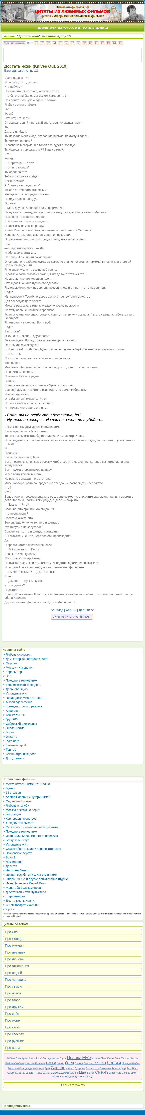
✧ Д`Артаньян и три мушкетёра (24, 892)
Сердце (58, 1067)
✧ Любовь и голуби (15, 805)
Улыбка (74, 1072)
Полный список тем (73, 1085)
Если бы (99, 1063)
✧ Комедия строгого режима (22, 706)
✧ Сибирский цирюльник (19, 723)
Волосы (116, 1068)
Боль (125, 1072)
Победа (127, 1063)
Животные (115, 1072)
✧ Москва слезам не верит (21, 810)
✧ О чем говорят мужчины (20, 905)
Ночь (56, 1076)
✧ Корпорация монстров (19, 818)
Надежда (88, 1076)
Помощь (38, 1073)
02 (42, 43)
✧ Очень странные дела (19, 754)
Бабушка (47, 1073)
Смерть (102, 1072)
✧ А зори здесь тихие (17, 702)
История (96, 1058)
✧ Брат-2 (8, 857)
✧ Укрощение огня (15, 693)
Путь (103, 1058)
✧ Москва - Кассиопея (17, 667)
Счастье (29, 1063)
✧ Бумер (8, 788)
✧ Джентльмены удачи (18, 900)
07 (72, 43)
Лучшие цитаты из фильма (72, 616)
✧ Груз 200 (10, 719)
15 (120, 43)
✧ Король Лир (12, 672)
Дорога (79, 1063)
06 (66, 43)
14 (114, 43)
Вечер (91, 1072)
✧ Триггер (9, 749)
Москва (55, 1058)
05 (60, 43)
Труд (124, 1068)
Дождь (28, 1068)
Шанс (32, 1058)
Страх (110, 1058)
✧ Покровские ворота (17, 853)
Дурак (78, 1076)
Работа (9, 1063)
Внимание (105, 1068)
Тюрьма (125, 1058)
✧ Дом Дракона (13, 758)
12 (102, 43)
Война (51, 1063)
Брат (135, 1068)
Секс (39, 1058)
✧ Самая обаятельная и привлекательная (31, 848)
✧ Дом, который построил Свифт (25, 659)
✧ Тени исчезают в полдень (21, 685)
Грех (47, 1068)
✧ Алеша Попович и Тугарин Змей (26, 797)
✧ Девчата (9, 866)
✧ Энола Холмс (13, 728)
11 (96, 43)
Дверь (22, 1073)
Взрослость (92, 1068)
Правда (74, 1057)
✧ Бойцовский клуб (15, 840)
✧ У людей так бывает (18, 823)
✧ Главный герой (14, 745)
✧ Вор (6, 676)
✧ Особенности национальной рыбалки (30, 827)
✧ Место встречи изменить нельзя (26, 784)
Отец (69, 1063)
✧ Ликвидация (12, 861)
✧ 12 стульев (11, 792)
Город (60, 1063)
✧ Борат (8, 732)
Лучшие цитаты (14, 43)
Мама (11, 1058)
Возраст (70, 1068)
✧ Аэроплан (10, 710)
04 (54, 43)
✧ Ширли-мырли (13, 896)
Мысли (40, 1068)
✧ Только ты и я (13, 715)
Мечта (56, 1072)
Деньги (114, 1062)
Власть (88, 1063)
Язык (18, 1058)
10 (90, 43)
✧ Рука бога (10, 741)
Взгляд (47, 1058)
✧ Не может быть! (15, 870)
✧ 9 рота (8, 909)
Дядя (71, 1076)
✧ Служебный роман (17, 801)
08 (78, 43)
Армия (25, 1058)
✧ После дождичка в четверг (22, 697)
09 (84, 43)
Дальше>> (86, 610)
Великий (64, 1076)
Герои (63, 1058)
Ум (34, 1068)
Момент (133, 1072)
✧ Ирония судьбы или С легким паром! (29, 874)
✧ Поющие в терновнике (19, 680)
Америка (12, 1072)
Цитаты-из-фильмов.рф (72, 7)
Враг (22, 1068)
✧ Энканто (9, 736)
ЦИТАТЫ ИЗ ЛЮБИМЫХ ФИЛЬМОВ (72, 11)
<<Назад (57, 610)
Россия (134, 1058)
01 (36, 43)
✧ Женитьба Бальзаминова (21, 887)
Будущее (80, 1068)
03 (48, 43)
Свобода (19, 1063)
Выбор (136, 1063)
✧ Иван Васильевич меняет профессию (30, 836)
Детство (65, 1073)
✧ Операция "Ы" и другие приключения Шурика (35, 879)
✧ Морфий (9, 663)
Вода (118, 1058)
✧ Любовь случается (16, 654)
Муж (86, 1057)
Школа (29, 1072)
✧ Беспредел (11, 814)
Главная (8, 36)
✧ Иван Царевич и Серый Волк (24, 883)
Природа (40, 1063)
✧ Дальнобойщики (15, 689)
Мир (82, 1072)
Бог (129, 1068)
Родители (13, 1068)
